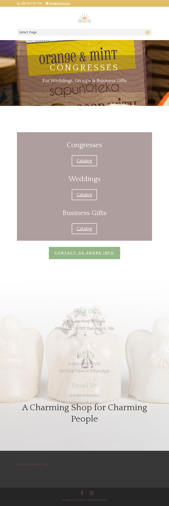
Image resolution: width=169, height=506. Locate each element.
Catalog (84, 161)
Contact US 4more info (84, 253)
